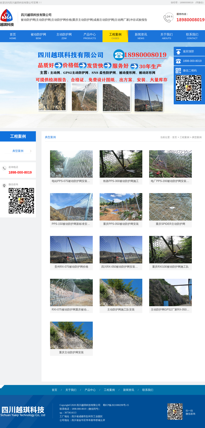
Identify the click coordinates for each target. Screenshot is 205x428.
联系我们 (147, 389)
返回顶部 (188, 51)
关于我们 (70, 389)
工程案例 (184, 137)
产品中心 (90, 389)
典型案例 (17, 150)
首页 (174, 137)
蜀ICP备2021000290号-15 (116, 405)
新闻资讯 (128, 389)
